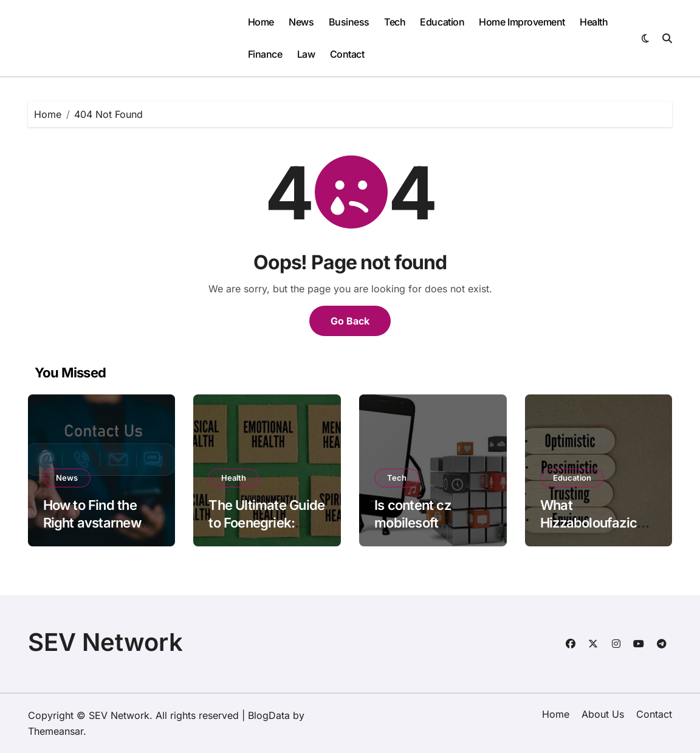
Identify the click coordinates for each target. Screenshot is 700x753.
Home (261, 22)
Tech (394, 22)
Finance (265, 54)
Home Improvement (521, 22)
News (301, 22)
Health (594, 22)
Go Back (350, 321)
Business (349, 22)
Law (306, 54)
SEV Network (105, 642)
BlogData (269, 715)
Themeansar (55, 731)
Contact (347, 54)
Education (442, 22)
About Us (603, 714)
